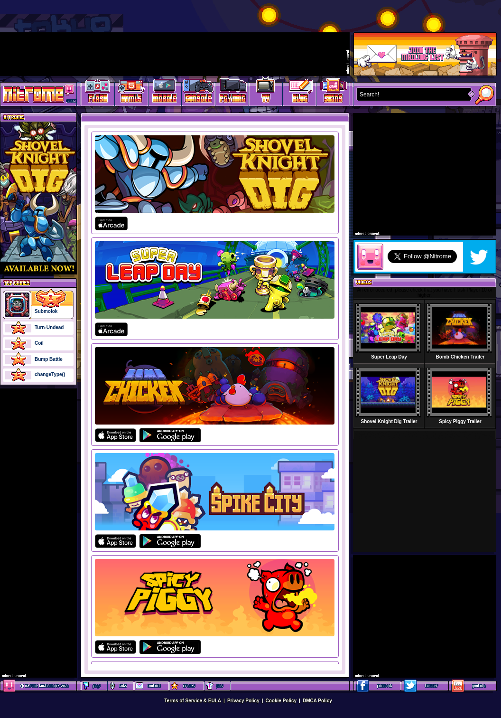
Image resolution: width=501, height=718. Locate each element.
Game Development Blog (299, 93)
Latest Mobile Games (165, 93)
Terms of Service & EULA (192, 700)
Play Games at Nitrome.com (34, 93)
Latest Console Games (198, 93)
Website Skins (333, 93)
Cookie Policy (281, 700)
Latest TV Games (266, 93)
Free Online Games (97, 93)
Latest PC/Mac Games (232, 93)
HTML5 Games (131, 93)
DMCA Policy (317, 700)
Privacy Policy (243, 700)
